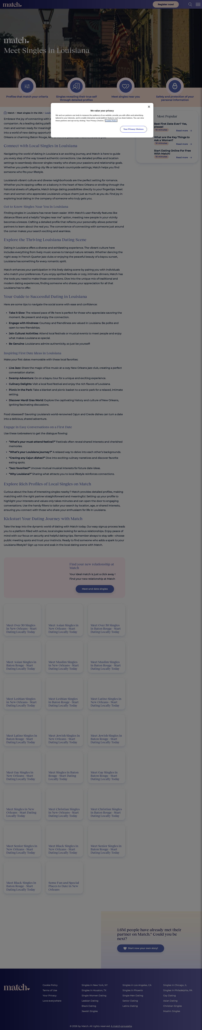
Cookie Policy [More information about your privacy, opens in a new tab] (111, 121)
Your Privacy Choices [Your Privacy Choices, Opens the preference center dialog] (133, 129)
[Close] (149, 106)
